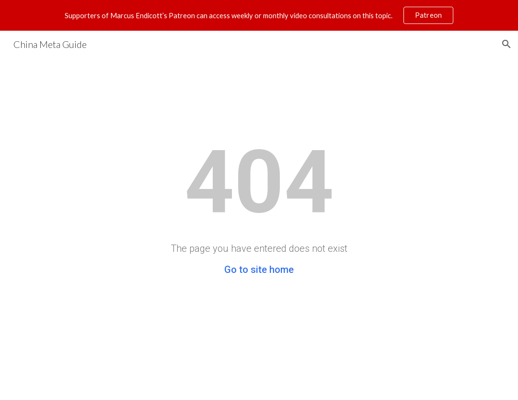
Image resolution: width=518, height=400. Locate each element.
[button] (506, 44)
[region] (259, 15)
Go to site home (259, 269)
